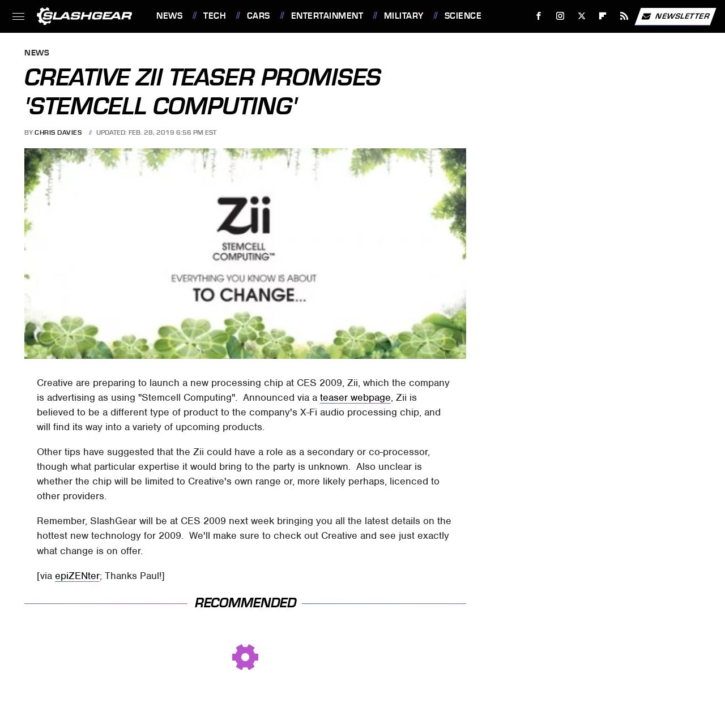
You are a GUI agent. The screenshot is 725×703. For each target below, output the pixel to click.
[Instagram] (560, 16)
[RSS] (624, 16)
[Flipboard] (603, 16)
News (169, 16)
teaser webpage (355, 397)
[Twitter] (581, 16)
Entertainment (327, 16)
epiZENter (77, 575)
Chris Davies (58, 132)
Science (463, 16)
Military (404, 16)
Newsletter (675, 16)
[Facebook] (539, 16)
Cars (258, 16)
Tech (214, 16)
